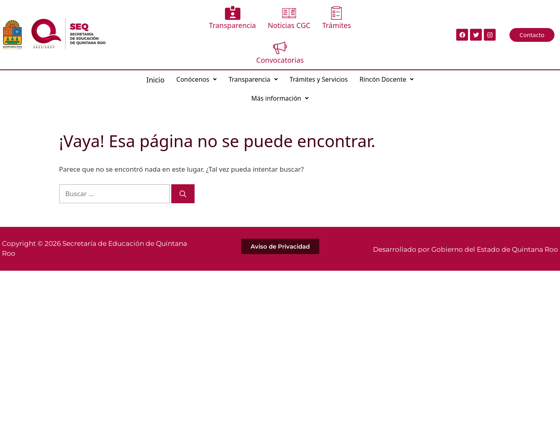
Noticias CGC (289, 18)
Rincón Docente (387, 79)
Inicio (155, 79)
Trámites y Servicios (319, 79)
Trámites (336, 18)
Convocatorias (279, 53)
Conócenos (196, 79)
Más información (280, 98)
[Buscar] (183, 193)
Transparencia (232, 18)
